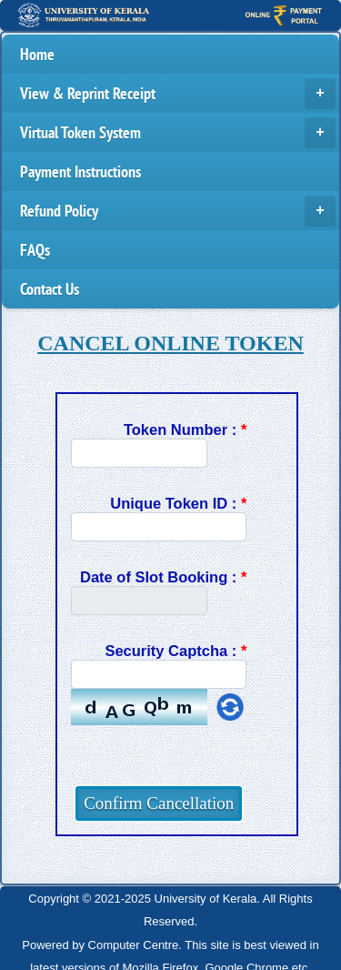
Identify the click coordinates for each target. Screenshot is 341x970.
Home (37, 54)
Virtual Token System (178, 132)
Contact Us (49, 288)
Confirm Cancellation (159, 803)
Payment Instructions (80, 171)
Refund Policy (178, 211)
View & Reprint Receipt (178, 93)
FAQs (35, 249)
